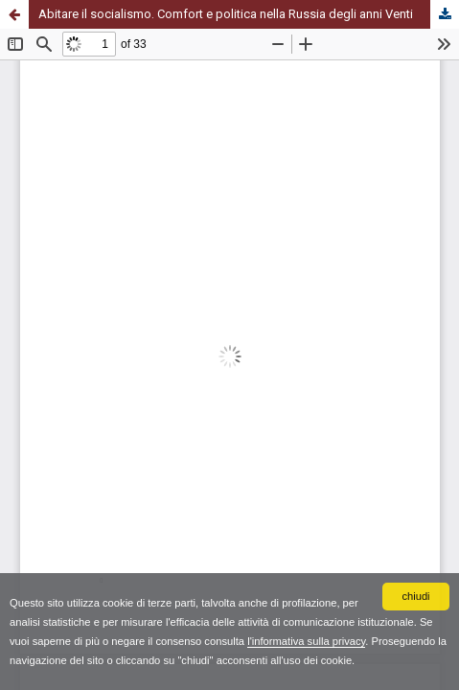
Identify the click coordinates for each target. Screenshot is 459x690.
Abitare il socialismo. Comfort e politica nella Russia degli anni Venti (225, 14)
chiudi (415, 596)
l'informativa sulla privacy (306, 641)
